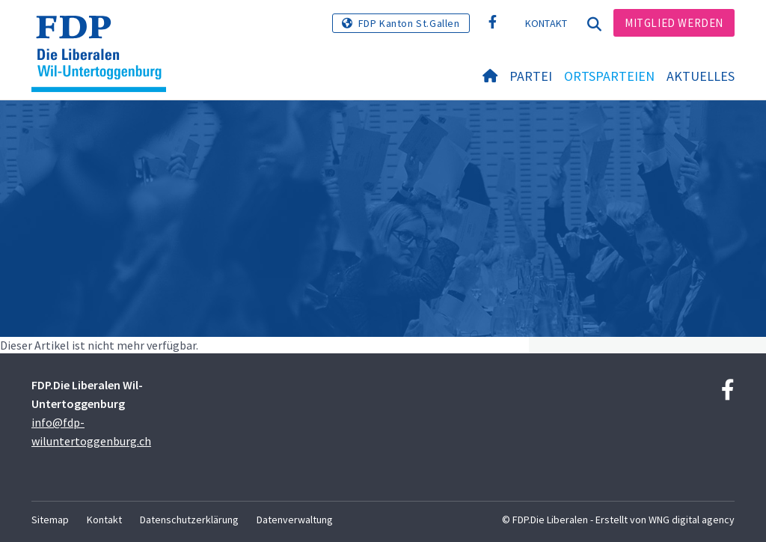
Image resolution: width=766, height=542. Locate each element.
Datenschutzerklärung (189, 519)
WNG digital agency (692, 519)
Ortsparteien (609, 76)
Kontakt (546, 23)
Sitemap (50, 519)
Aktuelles (701, 76)
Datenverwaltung (295, 519)
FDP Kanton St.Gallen (409, 23)
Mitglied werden (674, 23)
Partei (530, 76)
